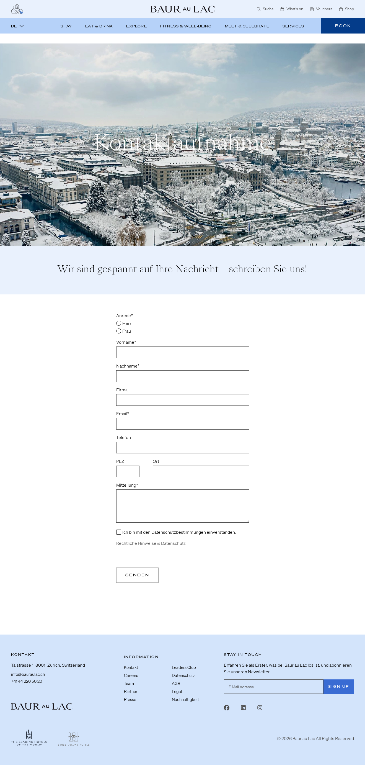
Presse (131, 695)
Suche (265, 8)
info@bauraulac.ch (29, 672)
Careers (131, 672)
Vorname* (126, 342)
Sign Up (338, 683)
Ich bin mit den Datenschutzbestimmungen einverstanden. (179, 532)
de (17, 26)
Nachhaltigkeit (186, 695)
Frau (126, 331)
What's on (291, 8)
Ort (156, 461)
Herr (126, 323)
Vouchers (321, 8)
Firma (122, 389)
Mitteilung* (127, 485)
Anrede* (124, 315)
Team (129, 680)
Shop (346, 8)
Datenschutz (184, 672)
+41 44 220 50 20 (28, 679)
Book (343, 25)
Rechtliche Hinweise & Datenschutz (151, 543)
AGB (176, 680)
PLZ (120, 461)
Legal (177, 687)
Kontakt (131, 664)
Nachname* (127, 366)
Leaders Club (185, 664)
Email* (122, 413)
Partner (131, 687)
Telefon (123, 437)
